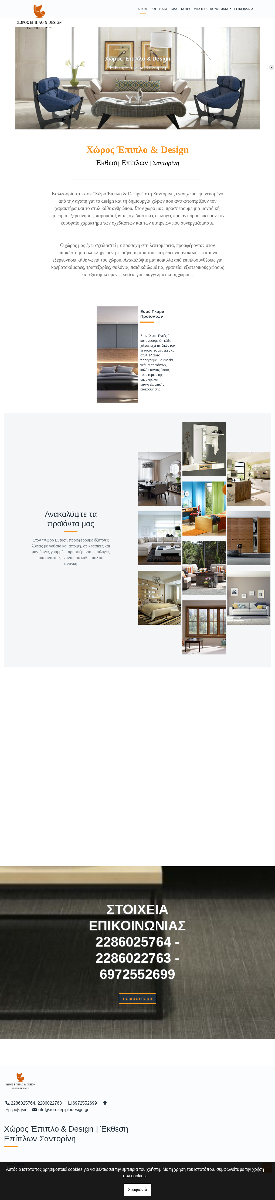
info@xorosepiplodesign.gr (63, 1109)
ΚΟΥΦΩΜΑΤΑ (219, 9)
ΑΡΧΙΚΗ (143, 9)
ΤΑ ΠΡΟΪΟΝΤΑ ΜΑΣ (194, 9)
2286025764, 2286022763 (36, 1103)
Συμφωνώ (137, 1189)
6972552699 (85, 1103)
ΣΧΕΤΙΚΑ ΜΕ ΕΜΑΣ (164, 9)
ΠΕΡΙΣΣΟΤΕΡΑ (137, 998)
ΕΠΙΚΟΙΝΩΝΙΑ (243, 9)
